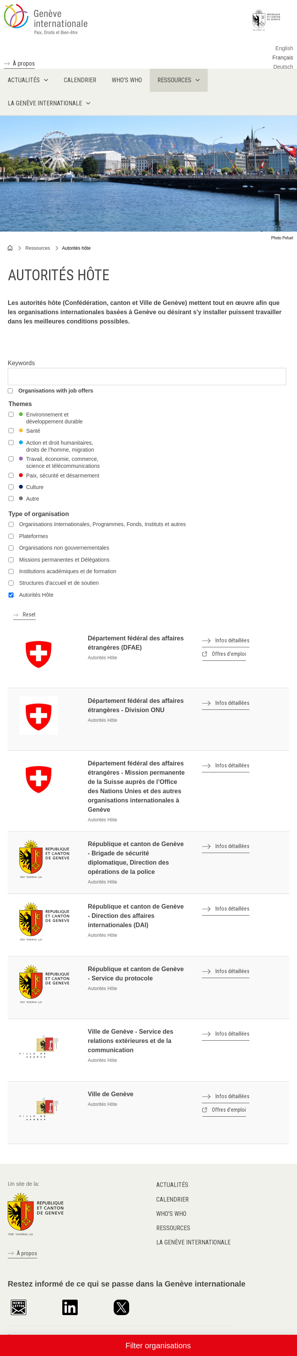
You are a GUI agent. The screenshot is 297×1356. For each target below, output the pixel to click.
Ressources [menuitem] (174, 80)
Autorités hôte (76, 248)
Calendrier (172, 1199)
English (284, 48)
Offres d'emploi (229, 654)
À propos (24, 63)
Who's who (171, 1213)
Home (10, 248)
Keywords (21, 363)
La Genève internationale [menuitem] (45, 103)
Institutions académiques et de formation (67, 571)
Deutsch (283, 67)
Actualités (172, 1184)
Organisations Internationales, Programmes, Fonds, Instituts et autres (102, 524)
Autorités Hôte (36, 595)
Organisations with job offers (55, 391)
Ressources (38, 248)
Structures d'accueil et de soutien (59, 583)
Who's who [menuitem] (127, 80)
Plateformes (33, 536)
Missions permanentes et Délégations (64, 560)
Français (282, 57)
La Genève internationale (193, 1242)
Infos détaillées (232, 640)
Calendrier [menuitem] (80, 80)
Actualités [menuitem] (24, 80)
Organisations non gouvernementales (64, 548)
